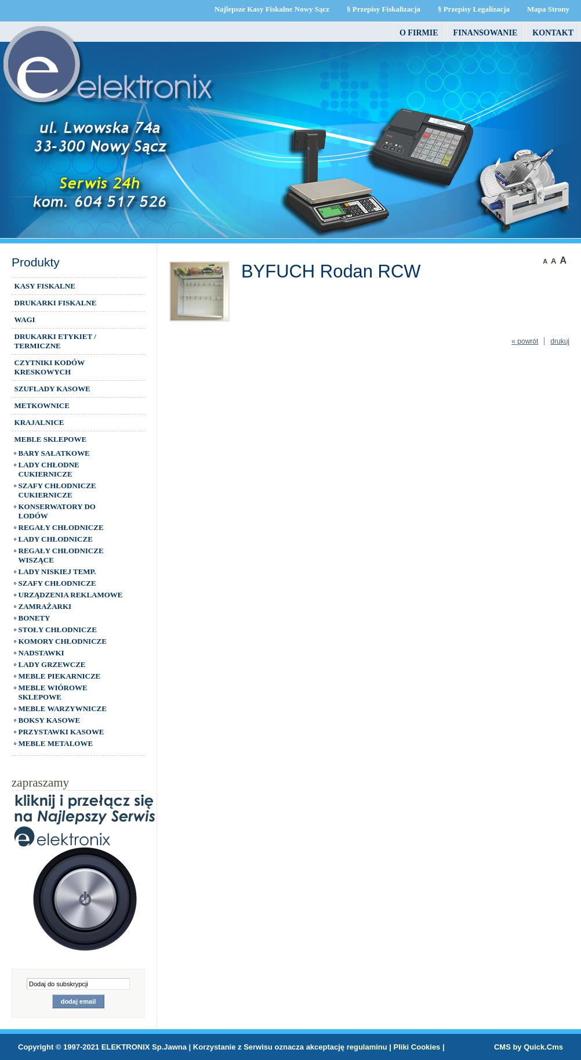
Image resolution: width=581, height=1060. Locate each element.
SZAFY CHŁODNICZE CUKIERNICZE (57, 490)
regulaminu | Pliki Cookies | (396, 1047)
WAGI (24, 319)
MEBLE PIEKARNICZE (60, 676)
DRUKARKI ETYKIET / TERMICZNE (55, 341)
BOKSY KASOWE (50, 720)
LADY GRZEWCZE (52, 664)
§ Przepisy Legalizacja (474, 9)
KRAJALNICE (39, 422)
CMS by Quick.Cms (528, 1047)
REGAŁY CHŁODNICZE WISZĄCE (61, 555)
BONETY (34, 618)
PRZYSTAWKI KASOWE (61, 731)
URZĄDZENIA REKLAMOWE (71, 594)
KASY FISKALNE (44, 286)
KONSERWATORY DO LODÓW (57, 511)
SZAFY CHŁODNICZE (57, 583)
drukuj (559, 341)
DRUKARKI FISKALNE (55, 302)
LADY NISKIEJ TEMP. (57, 571)
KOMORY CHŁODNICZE (63, 641)
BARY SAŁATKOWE (54, 453)
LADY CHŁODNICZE (56, 539)
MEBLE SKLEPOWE (50, 439)
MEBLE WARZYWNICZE (63, 708)
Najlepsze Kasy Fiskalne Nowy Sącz (272, 9)
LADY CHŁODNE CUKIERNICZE (49, 469)
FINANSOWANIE (485, 32)
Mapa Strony (548, 9)
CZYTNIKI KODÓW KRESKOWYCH (49, 367)
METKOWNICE (42, 405)
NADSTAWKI (41, 652)
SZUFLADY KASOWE (52, 388)
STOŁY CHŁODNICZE (58, 629)
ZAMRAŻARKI (45, 606)
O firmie (419, 32)
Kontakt (552, 32)
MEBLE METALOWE (56, 743)
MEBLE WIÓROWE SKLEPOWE (53, 692)
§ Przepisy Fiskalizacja (383, 9)
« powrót (524, 341)
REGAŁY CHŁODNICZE (61, 527)
